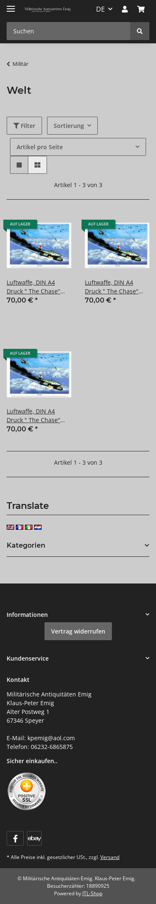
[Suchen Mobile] (69, 31)
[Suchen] (139, 31)
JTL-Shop (92, 893)
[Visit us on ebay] (34, 838)
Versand (109, 857)
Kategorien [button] (26, 545)
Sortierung (69, 126)
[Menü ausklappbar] (11, 5)
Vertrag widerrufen (78, 631)
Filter (24, 126)
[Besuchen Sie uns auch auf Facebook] (15, 838)
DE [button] (100, 9)
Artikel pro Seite (40, 147)
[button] (124, 9)
